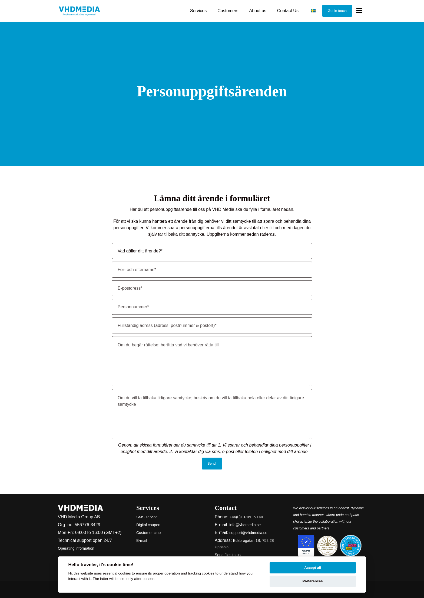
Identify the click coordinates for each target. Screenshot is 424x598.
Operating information (76, 548)
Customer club (148, 533)
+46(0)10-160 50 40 (246, 517)
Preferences (313, 581)
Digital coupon (148, 525)
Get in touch (337, 11)
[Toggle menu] (359, 11)
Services (198, 10)
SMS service (147, 517)
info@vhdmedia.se (245, 525)
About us (257, 10)
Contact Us (288, 10)
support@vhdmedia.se (248, 533)
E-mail (141, 540)
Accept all (312, 568)
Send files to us (228, 555)
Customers (227, 10)
